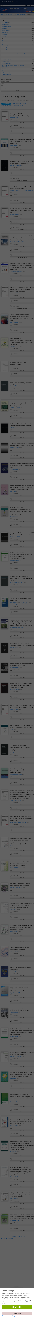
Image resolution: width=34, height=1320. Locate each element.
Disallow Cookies (17, 1313)
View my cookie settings (8, 1316)
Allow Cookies (17, 1307)
